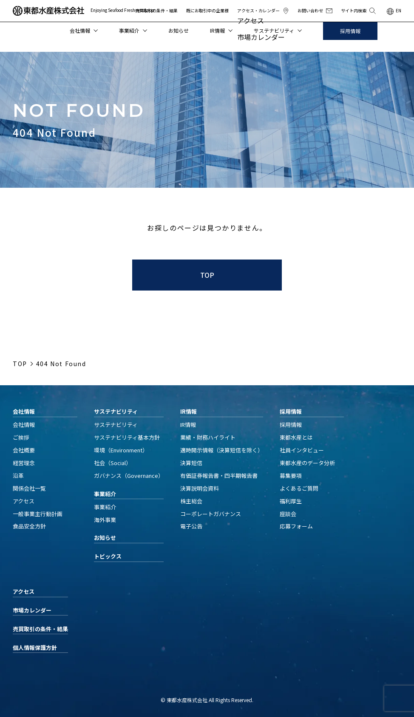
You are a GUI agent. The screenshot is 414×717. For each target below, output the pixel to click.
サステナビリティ (278, 30)
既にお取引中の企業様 (207, 10)
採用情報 (350, 30)
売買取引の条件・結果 (156, 10)
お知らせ (178, 30)
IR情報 (221, 30)
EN (398, 10)
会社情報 (84, 30)
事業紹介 (133, 30)
